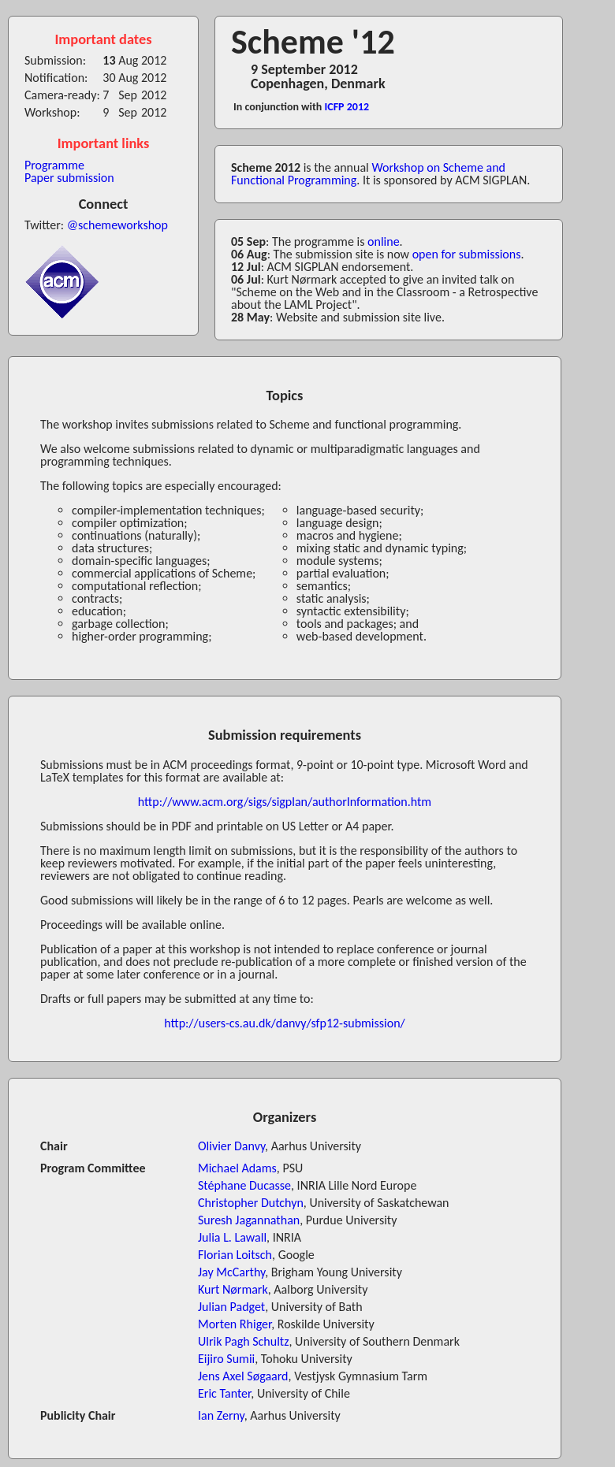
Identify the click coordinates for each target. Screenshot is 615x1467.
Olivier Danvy (231, 1145)
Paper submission (69, 177)
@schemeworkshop (117, 224)
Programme (54, 165)
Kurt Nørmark (233, 1289)
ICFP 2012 (347, 106)
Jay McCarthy (231, 1272)
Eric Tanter (224, 1393)
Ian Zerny (221, 1415)
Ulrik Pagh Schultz (243, 1341)
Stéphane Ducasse (244, 1185)
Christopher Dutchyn (251, 1202)
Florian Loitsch (235, 1254)
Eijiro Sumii (226, 1358)
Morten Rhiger (234, 1324)
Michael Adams (237, 1168)
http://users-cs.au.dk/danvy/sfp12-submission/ (284, 1023)
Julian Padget (231, 1306)
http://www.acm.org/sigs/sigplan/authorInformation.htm (284, 801)
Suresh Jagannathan (249, 1220)
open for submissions (466, 254)
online (383, 241)
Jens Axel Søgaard (243, 1376)
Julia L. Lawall (232, 1237)
